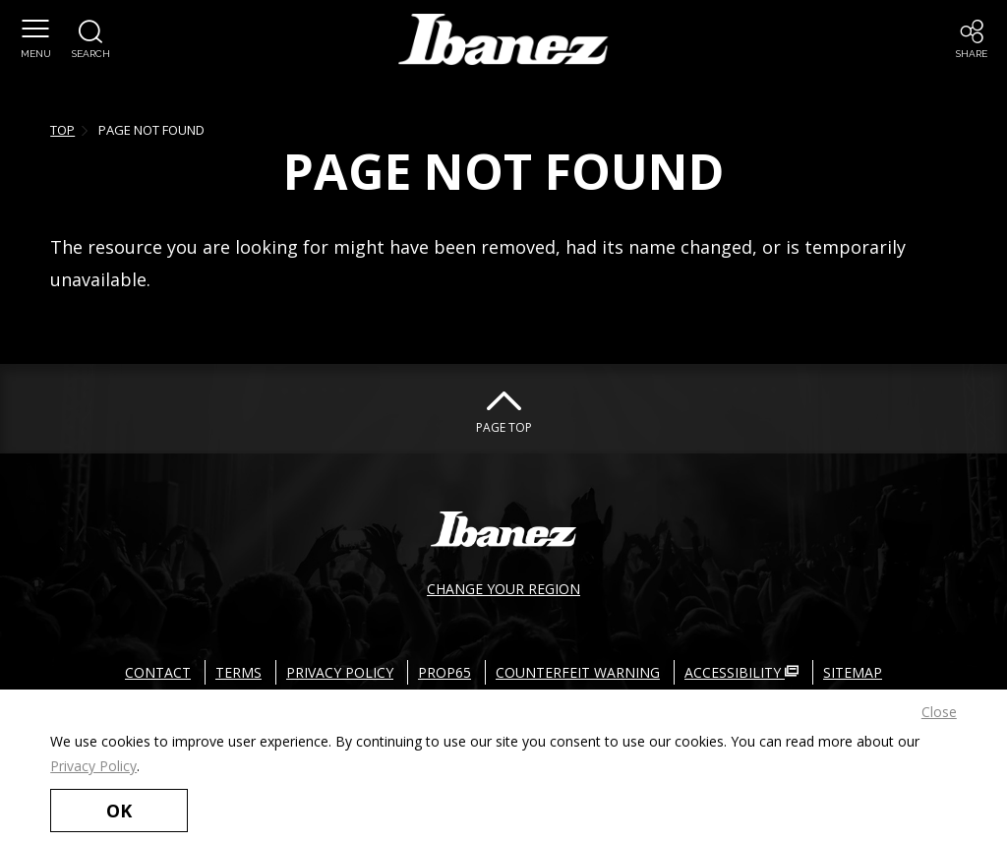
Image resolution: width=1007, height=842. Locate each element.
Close (939, 711)
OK (119, 810)
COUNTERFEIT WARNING (578, 672)
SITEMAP (852, 672)
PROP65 (444, 672)
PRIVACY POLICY (339, 672)
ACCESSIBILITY (741, 672)
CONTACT (158, 672)
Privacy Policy (93, 765)
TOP (62, 130)
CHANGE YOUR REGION (503, 588)
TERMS (238, 672)
